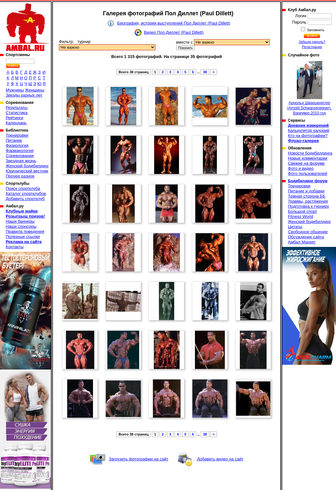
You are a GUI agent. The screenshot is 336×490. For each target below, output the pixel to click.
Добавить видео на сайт (220, 459)
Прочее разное (20, 176)
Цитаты (295, 226)
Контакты (15, 246)
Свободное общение (308, 231)
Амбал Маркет (302, 242)
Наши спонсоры (21, 226)
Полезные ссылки (23, 236)
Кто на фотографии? (308, 135)
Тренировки (17, 135)
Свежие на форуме (306, 163)
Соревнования (20, 155)
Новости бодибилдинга (310, 153)
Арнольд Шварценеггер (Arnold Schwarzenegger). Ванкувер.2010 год (309, 88)
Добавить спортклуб (25, 198)
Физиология (17, 145)
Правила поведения (25, 231)
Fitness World (300, 216)
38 (205, 72)
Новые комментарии (307, 158)
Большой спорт (302, 211)
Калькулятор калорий (308, 130)
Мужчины (15, 90)
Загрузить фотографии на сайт (138, 459)
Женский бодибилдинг (27, 165)
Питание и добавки (306, 191)
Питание (14, 140)
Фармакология (19, 150)
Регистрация (312, 47)
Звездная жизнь (21, 160)
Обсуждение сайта (306, 236)
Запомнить (315, 30)
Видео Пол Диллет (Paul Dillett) (174, 32)
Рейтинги (14, 117)
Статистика (16, 112)
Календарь (16, 122)
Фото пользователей (307, 173)
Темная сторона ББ (306, 196)
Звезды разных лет (24, 95)
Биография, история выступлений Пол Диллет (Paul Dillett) (173, 23)
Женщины (34, 90)
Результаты (16, 107)
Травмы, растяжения (308, 201)
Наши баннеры (20, 221)
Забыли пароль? (312, 42)
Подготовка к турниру (308, 206)
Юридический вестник (27, 171)
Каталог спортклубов (26, 193)
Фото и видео (301, 168)
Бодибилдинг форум (307, 181)
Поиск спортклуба (23, 188)
